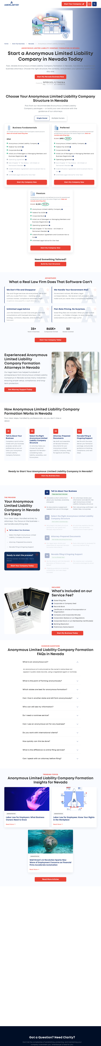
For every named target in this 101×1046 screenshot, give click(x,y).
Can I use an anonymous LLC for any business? (44, 724)
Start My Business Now (50, 475)
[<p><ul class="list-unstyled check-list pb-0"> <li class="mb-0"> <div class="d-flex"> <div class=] (22, 146)
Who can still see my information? (38, 706)
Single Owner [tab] (42, 118)
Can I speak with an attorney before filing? (42, 758)
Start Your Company (74, 4)
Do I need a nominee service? (36, 715)
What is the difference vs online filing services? (44, 750)
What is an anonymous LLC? (35, 662)
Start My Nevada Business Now (50, 77)
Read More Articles (50, 879)
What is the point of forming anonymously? (42, 681)
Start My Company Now (27, 182)
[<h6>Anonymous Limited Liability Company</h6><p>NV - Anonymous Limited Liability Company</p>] (38, 143)
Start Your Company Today (50, 339)
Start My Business (18, 44)
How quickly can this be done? (36, 741)
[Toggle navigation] (89, 4)
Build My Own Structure (50, 263)
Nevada (31, 44)
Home (6, 44)
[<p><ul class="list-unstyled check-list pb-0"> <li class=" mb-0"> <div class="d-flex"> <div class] (21, 150)
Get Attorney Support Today (20, 389)
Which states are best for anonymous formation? (45, 689)
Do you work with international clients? (40, 732)
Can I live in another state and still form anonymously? (47, 698)
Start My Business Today (67, 633)
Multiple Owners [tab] (58, 118)
